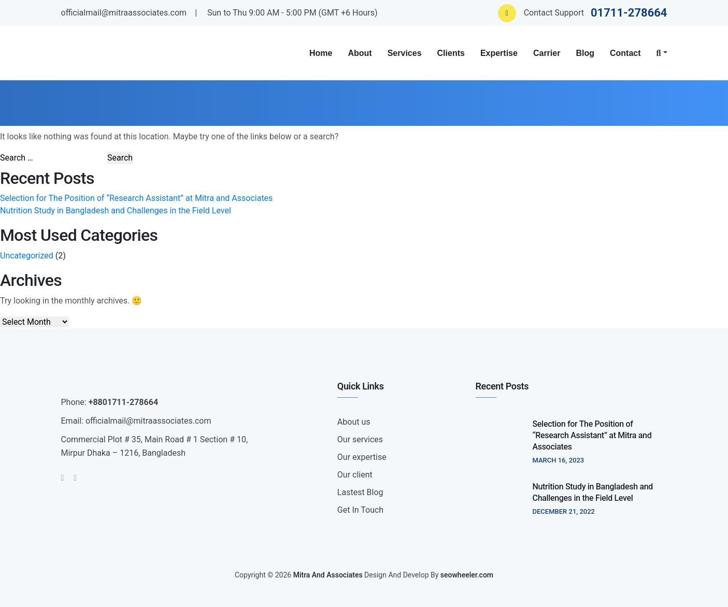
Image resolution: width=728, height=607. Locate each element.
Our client (355, 475)
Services (405, 53)
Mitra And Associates (328, 575)
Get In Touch (360, 510)
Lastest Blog (360, 492)
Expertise (499, 53)
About (360, 53)
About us (353, 422)
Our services (360, 439)
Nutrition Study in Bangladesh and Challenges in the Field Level (115, 210)
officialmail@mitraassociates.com (124, 13)
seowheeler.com (466, 575)
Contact (625, 53)
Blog (585, 53)
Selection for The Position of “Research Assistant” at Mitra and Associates (136, 198)
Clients (451, 53)
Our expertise (362, 457)
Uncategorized (26, 256)
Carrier (546, 53)
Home (320, 53)
